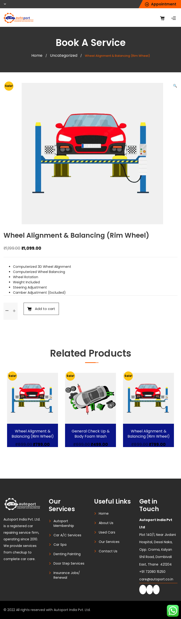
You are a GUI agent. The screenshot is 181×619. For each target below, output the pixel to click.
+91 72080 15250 (152, 571)
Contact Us (108, 551)
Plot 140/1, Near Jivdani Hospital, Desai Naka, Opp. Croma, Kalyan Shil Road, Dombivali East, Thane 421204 (157, 542)
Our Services (109, 541)
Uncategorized (63, 55)
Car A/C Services (67, 535)
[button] (175, 85)
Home (36, 55)
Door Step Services (68, 563)
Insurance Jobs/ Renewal (66, 575)
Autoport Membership (63, 523)
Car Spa (59, 544)
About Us (106, 523)
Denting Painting (67, 554)
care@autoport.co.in (156, 579)
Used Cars (107, 532)
